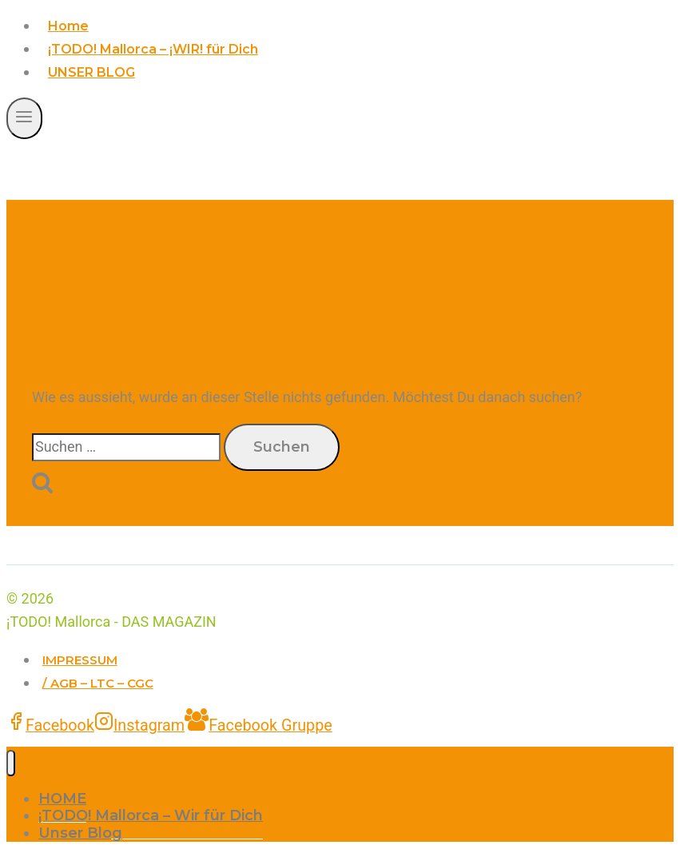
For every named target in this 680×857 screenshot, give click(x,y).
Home (68, 26)
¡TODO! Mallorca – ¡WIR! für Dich (153, 49)
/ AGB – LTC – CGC (97, 683)
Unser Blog (80, 833)
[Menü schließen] (10, 763)
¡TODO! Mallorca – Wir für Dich (150, 815)
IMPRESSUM (79, 660)
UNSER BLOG (91, 72)
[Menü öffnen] (24, 118)
